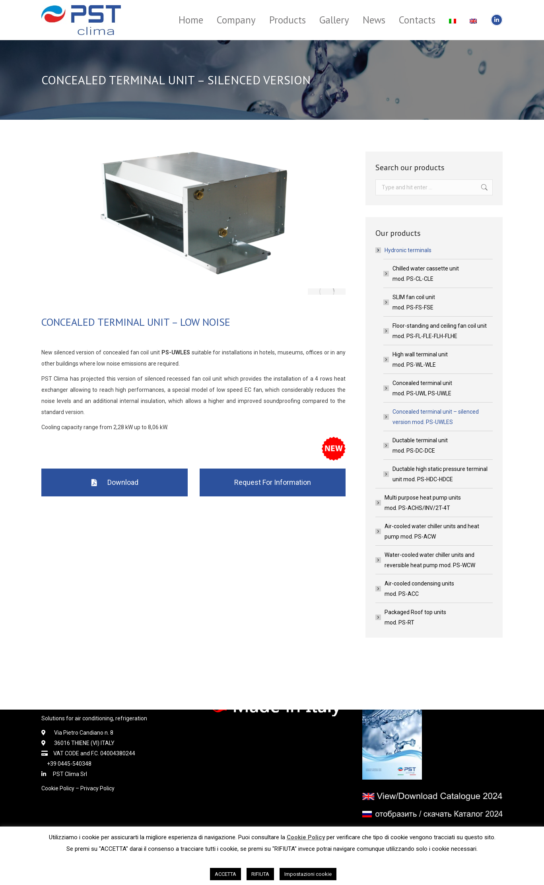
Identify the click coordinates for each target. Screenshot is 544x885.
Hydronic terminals (404, 250)
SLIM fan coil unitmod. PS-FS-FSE (413, 302)
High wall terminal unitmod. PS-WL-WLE (420, 359)
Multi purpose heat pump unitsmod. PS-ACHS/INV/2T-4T (423, 502)
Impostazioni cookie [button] (308, 874)
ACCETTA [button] (225, 874)
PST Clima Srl (67, 774)
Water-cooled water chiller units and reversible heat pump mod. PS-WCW (430, 560)
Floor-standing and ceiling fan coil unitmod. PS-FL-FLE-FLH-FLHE (439, 331)
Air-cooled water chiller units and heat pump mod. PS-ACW (432, 531)
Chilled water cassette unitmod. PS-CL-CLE (425, 273)
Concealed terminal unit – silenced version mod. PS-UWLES (435, 416)
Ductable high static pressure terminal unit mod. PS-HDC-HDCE (440, 474)
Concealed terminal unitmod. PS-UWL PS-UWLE (422, 388)
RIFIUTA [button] (260, 874)
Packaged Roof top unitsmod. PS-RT (415, 617)
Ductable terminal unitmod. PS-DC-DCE (420, 445)
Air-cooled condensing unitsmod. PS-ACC (419, 588)
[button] (114, 482)
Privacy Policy (97, 788)
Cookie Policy (57, 788)
